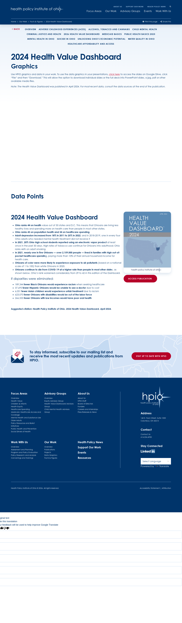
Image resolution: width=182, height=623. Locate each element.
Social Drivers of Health (21, 431)
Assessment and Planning (22, 449)
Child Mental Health (144, 29)
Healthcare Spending (20, 409)
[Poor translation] (6, 529)
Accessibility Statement (150, 488)
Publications (49, 449)
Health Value (16, 401)
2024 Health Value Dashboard (59, 21)
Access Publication (140, 278)
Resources (84, 457)
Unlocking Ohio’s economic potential (102, 39)
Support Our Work (135, 7)
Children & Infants (18, 404)
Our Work (110, 11)
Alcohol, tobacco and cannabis (109, 29)
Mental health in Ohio (41, 39)
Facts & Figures (36, 21)
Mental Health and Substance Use (26, 418)
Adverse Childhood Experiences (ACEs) (62, 29)
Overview (30, 29)
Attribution (166, 488)
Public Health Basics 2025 (139, 34)
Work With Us (163, 11)
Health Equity (17, 406)
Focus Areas (94, 11)
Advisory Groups (130, 11)
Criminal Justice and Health (44, 34)
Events (148, 11)
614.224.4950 (146, 437)
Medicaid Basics (112, 34)
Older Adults (16, 420)
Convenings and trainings (22, 458)
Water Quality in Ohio (141, 39)
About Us (117, 7)
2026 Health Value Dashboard (82, 34)
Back (15, 29)
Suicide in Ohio (66, 39)
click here (114, 74)
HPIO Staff (82, 401)
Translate (162, 466)
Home (13, 21)
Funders (81, 406)
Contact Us (145, 434)
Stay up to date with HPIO (151, 356)
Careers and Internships (88, 409)
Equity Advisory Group (54, 401)
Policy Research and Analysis (23, 455)
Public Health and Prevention (24, 429)
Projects (47, 452)
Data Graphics (50, 455)
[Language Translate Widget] (156, 461)
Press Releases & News (87, 412)
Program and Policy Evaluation (24, 452)
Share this (165, 21)
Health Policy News (156, 7)
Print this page (150, 21)
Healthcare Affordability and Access (91, 44)
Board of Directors (85, 404)
